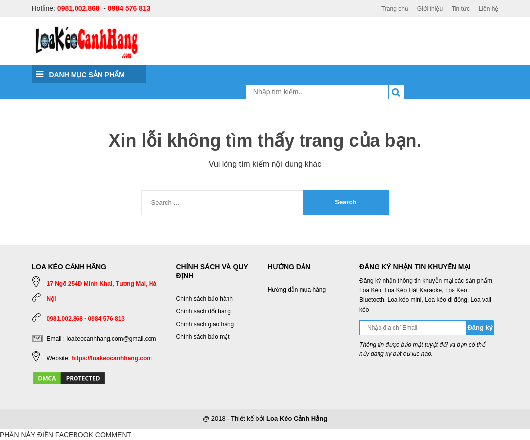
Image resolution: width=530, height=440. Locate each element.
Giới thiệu (430, 8)
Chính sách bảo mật (203, 336)
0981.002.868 (78, 8)
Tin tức (461, 8)
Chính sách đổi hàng (203, 311)
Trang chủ (394, 8)
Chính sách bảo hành (204, 298)
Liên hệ (489, 8)
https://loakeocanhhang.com (111, 358)
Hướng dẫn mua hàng (297, 289)
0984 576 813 (129, 8)
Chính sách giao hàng (205, 324)
